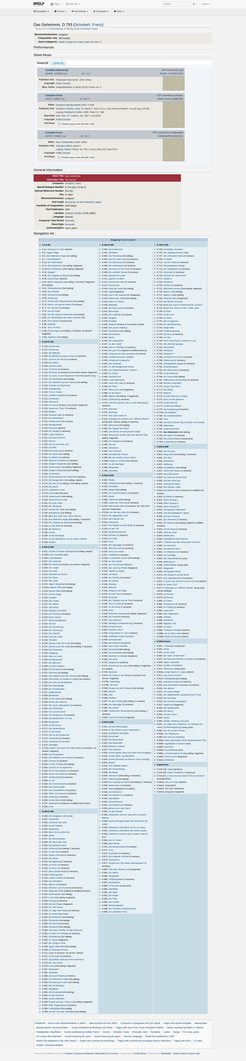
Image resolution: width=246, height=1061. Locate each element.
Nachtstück (114, 853)
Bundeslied (54, 695)
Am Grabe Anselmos (118, 493)
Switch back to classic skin (186, 1053)
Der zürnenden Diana (173, 256)
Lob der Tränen (170, 262)
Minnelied (113, 305)
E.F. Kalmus (73, 115)
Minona (52, 441)
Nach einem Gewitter (118, 646)
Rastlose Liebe (55, 415)
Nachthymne (114, 882)
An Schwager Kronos (58, 950)
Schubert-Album (64, 146)
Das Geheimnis (56, 669)
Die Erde (114, 685)
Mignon (52, 884)
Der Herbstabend (116, 265)
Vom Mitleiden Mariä (118, 766)
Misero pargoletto (55, 282)
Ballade (52, 411)
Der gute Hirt (114, 350)
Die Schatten (53, 291)
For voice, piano (82, 42)
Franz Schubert (127, 240)
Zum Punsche (115, 451)
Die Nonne (53, 564)
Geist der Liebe (55, 636)
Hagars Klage (52, 252)
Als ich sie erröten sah (59, 444)
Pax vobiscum (115, 620)
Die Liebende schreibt (118, 856)
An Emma (53, 369)
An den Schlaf (115, 344)
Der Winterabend (171, 708)
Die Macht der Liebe (58, 842)
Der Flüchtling (115, 256)
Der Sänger (54, 431)
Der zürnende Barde (172, 416)
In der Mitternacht (116, 380)
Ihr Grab (167, 311)
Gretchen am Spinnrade (59, 385)
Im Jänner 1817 (170, 584)
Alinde (166, 649)
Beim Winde (114, 843)
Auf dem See (114, 594)
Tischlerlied (54, 738)
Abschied (113, 409)
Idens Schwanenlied (58, 871)
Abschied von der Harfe (119, 269)
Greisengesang (170, 409)
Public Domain (63, 83)
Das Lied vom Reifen (118, 568)
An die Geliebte (56, 826)
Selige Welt (168, 327)
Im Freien (167, 601)
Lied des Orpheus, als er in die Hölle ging (127, 403)
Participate (100, 11)
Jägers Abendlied (56, 584)
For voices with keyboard (48, 1036)
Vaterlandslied (55, 777)
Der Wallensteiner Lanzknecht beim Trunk (182, 695)
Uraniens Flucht (116, 630)
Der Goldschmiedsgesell (120, 643)
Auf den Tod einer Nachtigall (61, 551)
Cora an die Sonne (57, 712)
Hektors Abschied (56, 855)
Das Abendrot (115, 749)
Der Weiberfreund (57, 728)
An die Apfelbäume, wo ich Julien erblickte (68, 539)
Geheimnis (113, 448)
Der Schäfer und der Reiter (121, 525)
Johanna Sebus (170, 298)
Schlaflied (113, 555)
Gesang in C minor (56, 249)
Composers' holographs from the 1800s (140, 1023)
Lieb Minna (54, 607)
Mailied (112, 489)
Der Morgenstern (56, 480)
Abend (112, 788)
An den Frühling (56, 764)
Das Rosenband (56, 754)
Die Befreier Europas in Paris (62, 356)
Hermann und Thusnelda (60, 888)
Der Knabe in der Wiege (119, 675)
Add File (73, 4)
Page (55, 4)
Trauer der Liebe (116, 383)
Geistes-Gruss (55, 421)
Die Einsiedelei (55, 992)
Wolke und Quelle (173, 636)
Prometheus (114, 860)
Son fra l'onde (54, 311)
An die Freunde (116, 811)
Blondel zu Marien (117, 746)
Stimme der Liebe (57, 509)
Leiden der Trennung (118, 503)
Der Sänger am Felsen (119, 428)
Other (119, 11)
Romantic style (140, 1032)
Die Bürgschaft (55, 659)
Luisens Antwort (56, 878)
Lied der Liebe (55, 366)
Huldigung (53, 653)
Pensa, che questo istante (59, 304)
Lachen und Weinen (172, 406)
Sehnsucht (52, 295)
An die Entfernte (170, 373)
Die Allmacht (169, 523)
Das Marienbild (115, 743)
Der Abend (53, 362)
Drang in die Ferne (171, 386)
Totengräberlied (55, 288)
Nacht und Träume (171, 470)
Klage (51, 953)
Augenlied (53, 803)
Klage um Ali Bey (117, 461)
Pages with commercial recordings (97, 1040)
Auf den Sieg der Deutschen (60, 314)
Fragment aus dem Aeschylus (122, 354)
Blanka (112, 762)
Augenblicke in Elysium (175, 743)
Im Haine (167, 318)
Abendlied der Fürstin (118, 454)
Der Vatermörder (55, 262)
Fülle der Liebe (170, 532)
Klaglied (51, 272)
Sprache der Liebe (117, 275)
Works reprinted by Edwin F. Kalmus (185, 1027)
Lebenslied (113, 499)
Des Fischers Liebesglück (175, 701)
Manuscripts (201, 1023)
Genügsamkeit (55, 424)
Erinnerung (54, 349)
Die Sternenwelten (57, 839)
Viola (165, 419)
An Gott (166, 555)
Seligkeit (112, 318)
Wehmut (167, 393)
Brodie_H (165, 73)
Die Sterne (53, 487)
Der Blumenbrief (116, 739)
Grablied (52, 597)
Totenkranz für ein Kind (59, 741)
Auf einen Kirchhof (57, 438)
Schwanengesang (171, 331)
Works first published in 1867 (159, 1036)
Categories (40, 1023)
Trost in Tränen (55, 392)
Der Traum (53, 577)
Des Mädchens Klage (56, 256)
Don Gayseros (54, 321)
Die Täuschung (55, 630)
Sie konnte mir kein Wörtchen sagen (83, 202)
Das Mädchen (115, 805)
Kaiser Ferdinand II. (176, 772)
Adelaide (52, 324)
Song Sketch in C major (175, 672)
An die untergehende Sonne (121, 367)
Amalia (52, 532)
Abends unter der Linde (59, 643)
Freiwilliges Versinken (173, 249)
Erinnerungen (54, 331)
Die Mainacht (55, 529)
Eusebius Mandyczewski (68, 105)
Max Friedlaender (65, 142)
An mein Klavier (56, 907)
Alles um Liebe (55, 656)
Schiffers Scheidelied (172, 665)
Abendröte (113, 889)
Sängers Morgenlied (58, 464)
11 (87, 74)
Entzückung (114, 285)
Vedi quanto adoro (117, 506)
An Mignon (53, 457)
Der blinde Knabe (171, 490)
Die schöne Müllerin (172, 438)
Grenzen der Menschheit (174, 275)
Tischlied (53, 640)
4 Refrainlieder (169, 565)
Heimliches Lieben (171, 682)
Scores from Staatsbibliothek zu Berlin (67, 1023)
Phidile (112, 480)
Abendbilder (114, 798)
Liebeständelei (55, 558)
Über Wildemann (171, 614)
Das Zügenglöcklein (172, 578)
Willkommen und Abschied (175, 380)
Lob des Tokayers (57, 666)
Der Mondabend (56, 418)
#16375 (48, 99)
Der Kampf (113, 708)
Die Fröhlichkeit (56, 708)
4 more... (96, 42)
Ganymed (113, 597)
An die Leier (168, 314)
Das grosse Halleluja (118, 327)
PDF (164, 70)
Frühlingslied (54, 1008)
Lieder (62, 42)
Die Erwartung (55, 451)
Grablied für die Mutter (119, 733)
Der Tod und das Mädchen (121, 564)
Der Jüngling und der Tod (120, 600)
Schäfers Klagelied (57, 395)
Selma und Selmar (57, 774)
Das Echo (168, 747)
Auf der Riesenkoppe (118, 726)
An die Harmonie (56, 995)
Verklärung (52, 298)
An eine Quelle (115, 561)
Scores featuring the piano (107, 1036)
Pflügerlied (53, 989)
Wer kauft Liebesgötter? (59, 705)
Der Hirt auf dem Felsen (174, 730)
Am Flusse (53, 454)
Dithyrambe (168, 454)
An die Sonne (55, 725)
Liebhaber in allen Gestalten (121, 636)
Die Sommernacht (57, 784)
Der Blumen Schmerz (173, 301)
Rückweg (113, 412)
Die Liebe (53, 571)
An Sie (52, 780)
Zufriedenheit (55, 936)
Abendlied (53, 745)
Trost (111, 541)
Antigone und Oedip (118, 590)
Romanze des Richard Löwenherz (178, 659)
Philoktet (112, 584)
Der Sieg (167, 457)
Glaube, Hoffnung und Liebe (176, 721)
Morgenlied (54, 722)
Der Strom (113, 659)
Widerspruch (169, 562)
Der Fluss (113, 899)
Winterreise (168, 669)
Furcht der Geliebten (58, 771)
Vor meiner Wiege (171, 691)
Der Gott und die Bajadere (60, 682)
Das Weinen (168, 688)
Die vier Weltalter (56, 985)
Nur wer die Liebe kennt (120, 512)
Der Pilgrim (168, 435)
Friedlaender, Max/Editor (48, 1032)
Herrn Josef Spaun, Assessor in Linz (179, 340)
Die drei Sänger (56, 904)
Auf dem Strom (170, 714)
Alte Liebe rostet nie (118, 415)
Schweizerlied (115, 639)
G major (198, 1040)
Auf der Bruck (169, 529)
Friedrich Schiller (73, 213)
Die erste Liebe (55, 503)
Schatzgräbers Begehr (173, 363)
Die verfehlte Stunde (118, 272)
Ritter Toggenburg (57, 1005)
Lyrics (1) (58, 63)
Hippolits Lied (169, 623)
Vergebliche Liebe (57, 490)
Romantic (70, 220)
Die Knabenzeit (115, 249)
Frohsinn (113, 535)
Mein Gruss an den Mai (59, 832)
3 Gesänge (168, 646)
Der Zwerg (168, 389)
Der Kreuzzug (169, 698)
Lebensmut (168, 610)
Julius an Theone (116, 301)
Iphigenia (113, 662)
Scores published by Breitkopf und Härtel (91, 1027)
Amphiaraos (54, 473)
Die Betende (54, 353)
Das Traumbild (56, 555)
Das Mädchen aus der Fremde (62, 382)
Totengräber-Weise (171, 571)
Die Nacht (53, 923)
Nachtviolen (168, 347)
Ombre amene (170, 756)
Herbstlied (113, 486)
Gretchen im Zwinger (118, 656)
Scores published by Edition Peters (81, 1032)
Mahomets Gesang (117, 613)
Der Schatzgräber (57, 689)
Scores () (42, 63)
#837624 (49, 136)
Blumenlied (114, 311)
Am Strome (114, 581)
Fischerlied (54, 920)
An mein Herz (169, 545)
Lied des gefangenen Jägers (176, 513)
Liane (51, 806)
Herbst (166, 717)
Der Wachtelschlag (171, 324)
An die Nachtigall (56, 535)
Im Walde (167, 259)
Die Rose (167, 334)
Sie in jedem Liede (173, 633)
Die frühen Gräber (57, 787)
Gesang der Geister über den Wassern (126, 435)
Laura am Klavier (56, 976)
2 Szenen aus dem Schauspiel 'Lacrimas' (182, 542)
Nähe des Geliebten (58, 460)
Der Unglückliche (171, 269)
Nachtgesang (55, 389)
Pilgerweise (168, 425)
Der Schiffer (114, 577)
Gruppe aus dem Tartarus (60, 1002)
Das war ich (54, 483)
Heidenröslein (55, 692)
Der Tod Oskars (56, 963)
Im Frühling (168, 607)
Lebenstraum (53, 278)
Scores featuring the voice (78, 1036)
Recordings (80, 11)
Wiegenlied (54, 829)
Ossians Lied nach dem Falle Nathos (65, 748)
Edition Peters (71, 149)
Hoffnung (53, 672)
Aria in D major (171, 782)
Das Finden (54, 601)
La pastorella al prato (118, 558)
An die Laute (169, 652)
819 (85, 99)
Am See (52, 405)
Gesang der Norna (171, 484)
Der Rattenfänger (56, 685)
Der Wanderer (115, 441)
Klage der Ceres (56, 891)
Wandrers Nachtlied (58, 610)
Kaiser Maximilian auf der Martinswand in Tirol (185, 740)
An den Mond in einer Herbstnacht (124, 730)
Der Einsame (169, 451)
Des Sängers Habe (172, 487)
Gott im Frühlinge (116, 347)
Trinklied (167, 617)
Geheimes (168, 282)
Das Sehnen (54, 633)
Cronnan (52, 761)
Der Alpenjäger (115, 545)
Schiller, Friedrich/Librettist (49, 1045)
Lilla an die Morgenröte (59, 735)
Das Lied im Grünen (172, 675)
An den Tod (114, 528)
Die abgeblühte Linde (118, 515)
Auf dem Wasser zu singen (175, 396)
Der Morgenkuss (56, 715)
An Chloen (53, 940)
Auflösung (167, 464)
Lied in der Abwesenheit (119, 295)
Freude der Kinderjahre (119, 360)
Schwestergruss (170, 367)
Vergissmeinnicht (171, 429)
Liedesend (113, 399)
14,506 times (139, 1053)
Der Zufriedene (55, 881)
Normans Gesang (171, 516)
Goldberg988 (164, 136)
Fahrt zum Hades (116, 551)
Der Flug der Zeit (116, 519)
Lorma (51, 897)
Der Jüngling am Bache (58, 275)
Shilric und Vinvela (57, 793)
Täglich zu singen (116, 571)
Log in (206, 4)
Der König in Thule (57, 943)
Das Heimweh (115, 363)
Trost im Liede (115, 603)
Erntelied (113, 321)
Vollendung (115, 681)
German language (133, 1036)
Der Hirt (112, 444)
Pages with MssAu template (177, 1023)
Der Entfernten (55, 917)
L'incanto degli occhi (174, 753)
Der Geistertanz (55, 265)
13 (86, 136)
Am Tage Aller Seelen (58, 910)
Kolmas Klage (55, 594)
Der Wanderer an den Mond (176, 575)
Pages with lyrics (182, 1040)
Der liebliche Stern (171, 549)
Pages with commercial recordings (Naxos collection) (144, 1040)
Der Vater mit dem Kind (173, 655)
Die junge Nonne (171, 474)
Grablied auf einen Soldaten (121, 357)
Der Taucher (53, 308)
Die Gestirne (114, 334)
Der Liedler (54, 568)
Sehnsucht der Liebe (58, 500)
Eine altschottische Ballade (175, 685)
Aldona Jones (164, 99)
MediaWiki (166, 1053)
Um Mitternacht (170, 552)
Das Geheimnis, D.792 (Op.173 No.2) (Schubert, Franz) (73, 29)
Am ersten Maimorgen (59, 914)
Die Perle (113, 386)
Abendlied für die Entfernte (175, 539)
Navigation (41, 11)
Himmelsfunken (116, 801)
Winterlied (113, 252)
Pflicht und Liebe (116, 389)
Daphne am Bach (116, 278)
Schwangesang (56, 875)
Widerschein (114, 785)
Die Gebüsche (115, 792)
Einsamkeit (114, 736)
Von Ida (52, 623)
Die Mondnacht (55, 650)
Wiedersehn (168, 535)
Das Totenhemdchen (172, 558)
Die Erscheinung (56, 627)
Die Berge (113, 772)
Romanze (53, 372)
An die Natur (54, 956)
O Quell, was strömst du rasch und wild (181, 581)
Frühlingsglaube (116, 879)
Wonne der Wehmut (58, 702)
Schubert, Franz (88, 24)
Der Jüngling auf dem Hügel (176, 252)
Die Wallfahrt (170, 412)
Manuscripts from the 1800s (103, 1023)
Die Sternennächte (117, 847)
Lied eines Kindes (117, 717)
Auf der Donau (115, 626)
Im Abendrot (168, 442)
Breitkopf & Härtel (73, 112)
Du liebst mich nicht (172, 357)
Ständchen (168, 620)
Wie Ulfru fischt (115, 548)
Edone (112, 337)
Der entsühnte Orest (118, 912)
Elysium (112, 691)
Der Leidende (115, 314)
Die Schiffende (171, 750)
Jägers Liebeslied (171, 662)
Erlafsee (112, 698)
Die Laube (53, 581)
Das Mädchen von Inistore (60, 757)
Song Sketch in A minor (119, 633)
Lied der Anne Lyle (171, 480)
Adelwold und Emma (58, 574)
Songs (69, 42)
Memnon (113, 587)
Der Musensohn (170, 370)
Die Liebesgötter (116, 340)
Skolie (51, 835)
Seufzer (52, 542)
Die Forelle (113, 617)
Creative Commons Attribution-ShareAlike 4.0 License (91, 1053)
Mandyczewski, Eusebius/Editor (52, 1027)
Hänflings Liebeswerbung (120, 623)
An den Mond (55, 526)
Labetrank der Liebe (58, 822)
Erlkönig (52, 901)
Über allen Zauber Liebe (119, 869)
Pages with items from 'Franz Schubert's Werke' (140, 1027)
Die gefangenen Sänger (174, 265)
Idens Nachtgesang (57, 620)
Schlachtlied (114, 331)
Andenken (52, 337)
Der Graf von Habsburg (173, 737)
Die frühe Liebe (115, 308)
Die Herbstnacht (116, 262)
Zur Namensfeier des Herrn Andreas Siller (66, 317)
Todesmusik (168, 360)
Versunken (168, 272)
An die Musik (114, 607)
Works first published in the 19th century (56, 1040)
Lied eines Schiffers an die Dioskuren (65, 930)
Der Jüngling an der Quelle (61, 816)
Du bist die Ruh (170, 403)
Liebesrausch (55, 467)
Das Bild (52, 447)
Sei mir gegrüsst (170, 321)
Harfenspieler (55, 894)
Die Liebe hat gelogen (173, 344)
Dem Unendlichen (57, 790)
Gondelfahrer (169, 467)
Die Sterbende (55, 506)
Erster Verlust (55, 617)
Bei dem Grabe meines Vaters (122, 457)
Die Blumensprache (117, 532)
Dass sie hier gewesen (173, 399)
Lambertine (54, 819)
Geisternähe (54, 346)
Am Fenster (168, 594)
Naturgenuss (54, 513)
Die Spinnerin (55, 663)
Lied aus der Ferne (57, 359)
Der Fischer (54, 614)
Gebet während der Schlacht (62, 477)
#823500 (49, 74)
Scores (60, 11)
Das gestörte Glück (57, 845)
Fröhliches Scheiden (172, 630)
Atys (110, 695)
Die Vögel (113, 892)
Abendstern (168, 461)
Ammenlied (54, 398)
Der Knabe (113, 895)
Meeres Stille (56, 587)
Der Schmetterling (117, 769)
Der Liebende (55, 561)
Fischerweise (169, 604)
